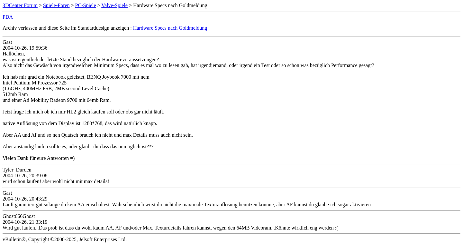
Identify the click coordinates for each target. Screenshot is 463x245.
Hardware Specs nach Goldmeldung (170, 28)
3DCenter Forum (20, 5)
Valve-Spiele (114, 5)
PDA (8, 17)
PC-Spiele (85, 5)
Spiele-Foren (56, 5)
